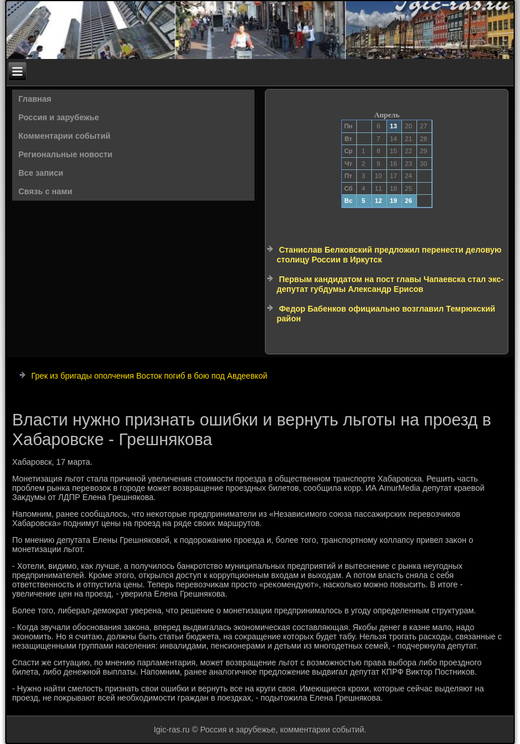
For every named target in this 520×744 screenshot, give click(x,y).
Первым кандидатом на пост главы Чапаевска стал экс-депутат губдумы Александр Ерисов (390, 284)
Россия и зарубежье (59, 117)
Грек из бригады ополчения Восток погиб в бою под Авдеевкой (149, 375)
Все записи (41, 172)
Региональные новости (66, 154)
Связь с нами (45, 191)
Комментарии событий (64, 135)
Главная (35, 98)
